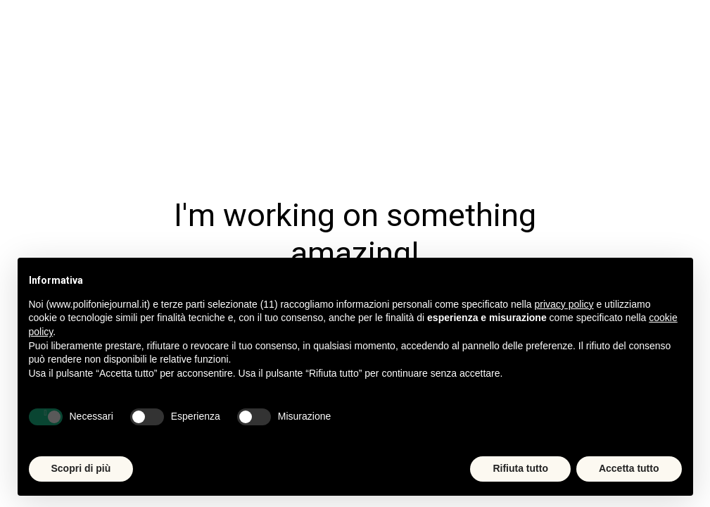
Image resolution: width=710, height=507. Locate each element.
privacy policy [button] (564, 304)
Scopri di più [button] (81, 468)
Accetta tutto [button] (629, 468)
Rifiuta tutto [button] (520, 468)
